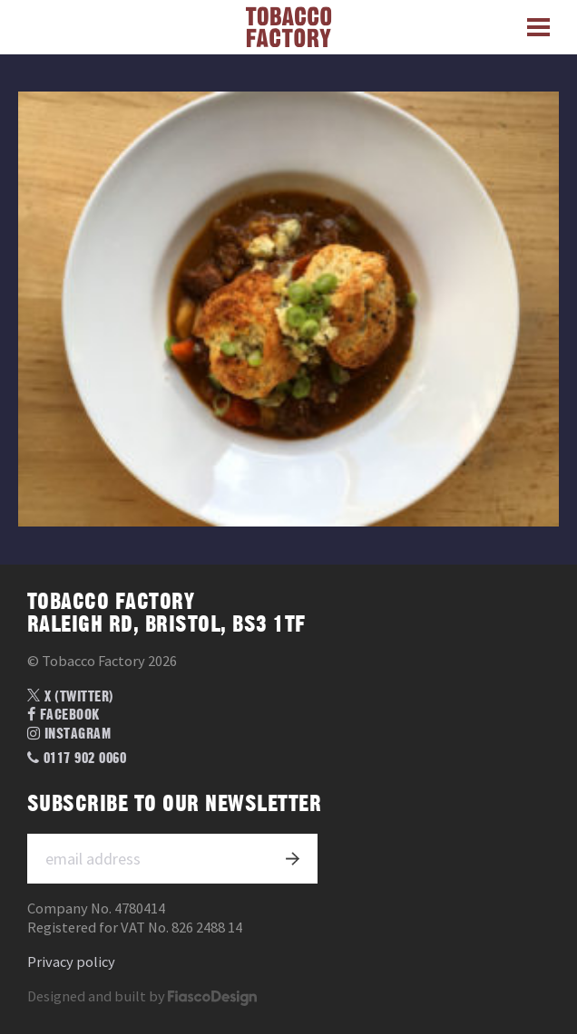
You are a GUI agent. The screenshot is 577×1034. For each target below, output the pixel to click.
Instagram (69, 734)
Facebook (63, 715)
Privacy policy (71, 961)
